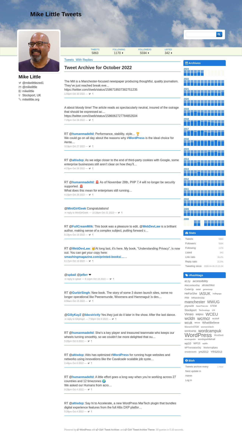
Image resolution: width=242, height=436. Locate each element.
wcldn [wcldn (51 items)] (190, 318)
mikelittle (31, 87)
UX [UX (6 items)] (213, 310)
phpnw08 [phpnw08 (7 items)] (189, 306)
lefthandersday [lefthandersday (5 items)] (198, 298)
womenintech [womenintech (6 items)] (207, 327)
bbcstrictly (92, 314)
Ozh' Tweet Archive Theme (140, 429)
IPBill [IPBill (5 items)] (187, 298)
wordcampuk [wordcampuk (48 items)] (209, 331)
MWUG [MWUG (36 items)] (213, 302)
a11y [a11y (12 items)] (188, 281)
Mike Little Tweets (55, 14)
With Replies (84, 59)
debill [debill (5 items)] (198, 289)
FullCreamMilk (82, 226)
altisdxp (77, 160)
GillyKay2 (74, 314)
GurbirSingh (81, 292)
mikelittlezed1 (34, 82)
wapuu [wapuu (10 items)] (199, 314)
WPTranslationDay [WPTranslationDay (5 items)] (193, 347)
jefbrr (84, 274)
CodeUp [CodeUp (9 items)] (189, 289)
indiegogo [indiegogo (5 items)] (217, 293)
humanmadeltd (83, 133)
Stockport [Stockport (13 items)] (190, 310)
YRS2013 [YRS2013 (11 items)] (216, 351)
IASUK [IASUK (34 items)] (204, 293)
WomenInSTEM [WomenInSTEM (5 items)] (192, 327)
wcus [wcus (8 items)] (197, 322)
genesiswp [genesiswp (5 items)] (207, 289)
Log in (188, 380)
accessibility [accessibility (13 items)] (200, 281)
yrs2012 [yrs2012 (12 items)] (204, 351)
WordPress (136, 138)
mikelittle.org (30, 99)
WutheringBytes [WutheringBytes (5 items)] (210, 347)
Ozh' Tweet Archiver (107, 429)
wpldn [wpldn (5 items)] (205, 343)
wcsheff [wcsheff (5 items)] (215, 318)
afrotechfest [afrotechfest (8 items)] (208, 285)
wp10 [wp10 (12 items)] (188, 343)
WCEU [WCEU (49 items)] (212, 314)
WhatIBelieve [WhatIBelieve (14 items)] (211, 322)
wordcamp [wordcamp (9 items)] (190, 330)
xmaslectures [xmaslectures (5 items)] (190, 352)
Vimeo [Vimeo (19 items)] (189, 314)
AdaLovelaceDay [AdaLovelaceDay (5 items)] (192, 285)
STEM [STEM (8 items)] (213, 306)
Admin (188, 375)
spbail (71, 274)
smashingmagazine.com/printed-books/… (94, 256)
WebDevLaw (151, 226)
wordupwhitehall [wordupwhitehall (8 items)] (206, 339)
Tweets (69, 59)
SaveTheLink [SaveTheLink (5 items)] (202, 306)
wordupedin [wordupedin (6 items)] (190, 339)
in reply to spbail (73, 279)
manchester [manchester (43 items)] (195, 302)
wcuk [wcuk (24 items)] (188, 323)
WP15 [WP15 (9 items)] (196, 343)
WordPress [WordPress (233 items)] (198, 335)
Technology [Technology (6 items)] (204, 310)
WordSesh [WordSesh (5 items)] (219, 335)
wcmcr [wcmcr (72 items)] (203, 318)
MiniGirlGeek (76, 208)
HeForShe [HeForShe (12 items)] (191, 293)
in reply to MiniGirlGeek (76, 212)
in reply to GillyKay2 (75, 319)
